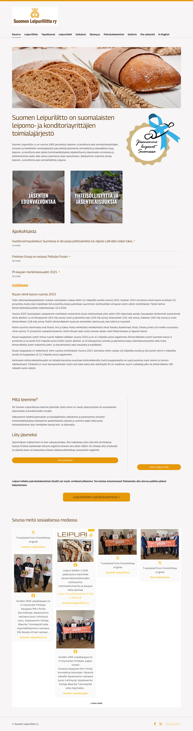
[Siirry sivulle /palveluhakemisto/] (96, 497)
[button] (33, 540)
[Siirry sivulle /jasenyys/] (38, 197)
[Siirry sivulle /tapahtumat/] (96, 197)
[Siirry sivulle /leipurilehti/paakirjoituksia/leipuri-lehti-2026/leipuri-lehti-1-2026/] (159, 428)
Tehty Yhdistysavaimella (173, 724)
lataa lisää (96, 703)
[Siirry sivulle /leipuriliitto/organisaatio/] (155, 197)
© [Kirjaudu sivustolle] (13, 724)
